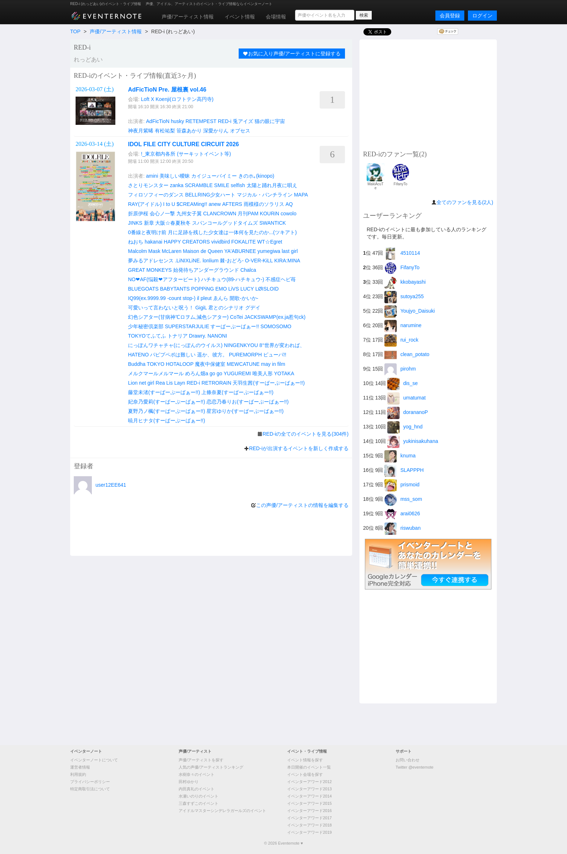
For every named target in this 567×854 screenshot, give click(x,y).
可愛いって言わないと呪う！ (161, 307)
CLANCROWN (219, 213)
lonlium (210, 260)
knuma (399, 455)
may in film (273, 364)
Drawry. (197, 336)
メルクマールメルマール (156, 373)
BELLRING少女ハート (210, 195)
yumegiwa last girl (277, 251)
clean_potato (406, 354)
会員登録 (450, 15)
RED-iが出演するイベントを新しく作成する (299, 448)
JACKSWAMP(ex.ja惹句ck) (275, 317)
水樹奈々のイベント (196, 774)
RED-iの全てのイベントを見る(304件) (306, 434)
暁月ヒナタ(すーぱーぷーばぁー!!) (166, 420)
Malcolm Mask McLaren (155, 251)
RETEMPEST (201, 121)
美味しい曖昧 (174, 176)
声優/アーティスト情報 (188, 17)
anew (215, 204)
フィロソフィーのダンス (156, 195)
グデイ (252, 307)
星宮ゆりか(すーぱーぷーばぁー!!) (245, 411)
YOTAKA (284, 373)
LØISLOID (267, 289)
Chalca (248, 270)
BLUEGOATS (143, 289)
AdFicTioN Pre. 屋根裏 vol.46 (167, 89)
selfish (238, 185)
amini (152, 176)
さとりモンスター (148, 185)
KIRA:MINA (287, 260)
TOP (75, 31)
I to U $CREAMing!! (185, 204)
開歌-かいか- (244, 298)
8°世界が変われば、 (281, 345)
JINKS (135, 223)
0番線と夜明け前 (147, 232)
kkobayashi (405, 282)
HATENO (138, 355)
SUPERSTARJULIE (187, 326)
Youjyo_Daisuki (409, 311)
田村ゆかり (189, 781)
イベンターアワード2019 (309, 832)
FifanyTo (401, 267)
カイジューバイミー (214, 176)
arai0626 (402, 513)
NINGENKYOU (241, 345)
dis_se (402, 383)
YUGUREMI (237, 373)
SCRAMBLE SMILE (207, 185)
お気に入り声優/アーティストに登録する (292, 53)
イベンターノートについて (94, 760)
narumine (402, 325)
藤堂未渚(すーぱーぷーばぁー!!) (164, 392)
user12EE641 (110, 485)
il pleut (204, 298)
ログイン (482, 15)
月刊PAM (248, 213)
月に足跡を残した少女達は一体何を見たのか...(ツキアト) (232, 232)
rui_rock (401, 340)
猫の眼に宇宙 (270, 121)
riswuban (402, 528)
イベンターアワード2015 (309, 803)
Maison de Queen (203, 251)
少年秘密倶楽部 (145, 326)
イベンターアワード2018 (309, 825)
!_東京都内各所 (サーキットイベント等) (186, 154)
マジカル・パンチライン (265, 195)
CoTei (236, 317)
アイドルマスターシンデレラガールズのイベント (222, 810)
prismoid (401, 484)
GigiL (201, 307)
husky (177, 121)
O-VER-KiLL (259, 260)
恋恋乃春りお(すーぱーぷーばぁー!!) (247, 402)
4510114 (402, 253)
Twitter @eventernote (415, 767)
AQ (289, 204)
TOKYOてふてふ (147, 336)
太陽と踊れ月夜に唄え (272, 185)
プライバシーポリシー (90, 781)
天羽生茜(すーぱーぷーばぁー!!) (268, 383)
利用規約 (78, 774)
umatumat (406, 398)
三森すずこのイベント (198, 803)
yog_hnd (405, 427)
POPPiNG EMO (209, 289)
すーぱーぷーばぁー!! (234, 326)
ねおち (135, 242)
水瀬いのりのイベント (198, 796)
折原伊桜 (138, 213)
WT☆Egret (269, 242)
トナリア (177, 336)
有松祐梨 (165, 131)
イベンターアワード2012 (309, 781)
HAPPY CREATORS (187, 242)
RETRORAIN (216, 383)
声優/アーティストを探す (201, 760)
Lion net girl (141, 383)
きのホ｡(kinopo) (256, 176)
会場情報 (276, 17)
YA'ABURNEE (240, 251)
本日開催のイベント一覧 (309, 767)
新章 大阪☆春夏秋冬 (167, 223)
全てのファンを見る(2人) (464, 202)
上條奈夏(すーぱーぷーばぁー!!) (237, 392)
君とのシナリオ (226, 307)
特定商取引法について (90, 789)
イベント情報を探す (305, 760)
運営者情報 (80, 767)
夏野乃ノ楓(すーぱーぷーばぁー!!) (166, 411)
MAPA (301, 195)
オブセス (240, 131)
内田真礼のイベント (196, 789)
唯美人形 (262, 373)
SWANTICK (272, 223)
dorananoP (407, 412)
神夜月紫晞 (140, 131)
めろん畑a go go (203, 373)
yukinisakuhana (412, 441)
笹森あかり (189, 131)
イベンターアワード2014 (309, 796)
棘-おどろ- (231, 260)
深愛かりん (216, 131)
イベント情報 (240, 17)
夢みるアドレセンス (151, 260)
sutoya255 (404, 296)
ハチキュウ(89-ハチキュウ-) (232, 279)
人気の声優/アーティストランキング (211, 767)
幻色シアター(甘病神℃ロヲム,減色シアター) (178, 317)
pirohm (400, 369)
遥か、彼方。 (212, 355)
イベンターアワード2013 (309, 789)
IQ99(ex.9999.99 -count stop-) (162, 298)
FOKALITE (243, 242)
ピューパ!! (274, 355)
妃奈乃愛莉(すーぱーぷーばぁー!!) (166, 402)
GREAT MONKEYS (150, 270)
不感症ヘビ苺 (280, 279)
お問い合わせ (407, 760)
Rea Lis (163, 383)
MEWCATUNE (243, 364)
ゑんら (220, 298)
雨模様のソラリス (264, 204)
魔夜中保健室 (210, 364)
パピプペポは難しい (173, 355)
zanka (176, 185)
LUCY (247, 289)
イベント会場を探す (305, 774)
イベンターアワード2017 (309, 818)
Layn (179, 383)
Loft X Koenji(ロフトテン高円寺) (177, 99)
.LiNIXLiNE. (188, 260)
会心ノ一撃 (162, 213)
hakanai (153, 242)
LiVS (233, 289)
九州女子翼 (189, 213)
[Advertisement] (428, 93)
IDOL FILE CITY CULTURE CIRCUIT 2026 (183, 144)
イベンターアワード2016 (309, 810)
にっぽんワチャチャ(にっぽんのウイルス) (175, 345)
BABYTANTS (174, 289)
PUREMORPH (245, 355)
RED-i (224, 121)
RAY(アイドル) (145, 204)
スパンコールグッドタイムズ (225, 223)
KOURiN (270, 213)
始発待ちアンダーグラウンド (206, 270)
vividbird (220, 242)
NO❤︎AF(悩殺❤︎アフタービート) (164, 279)
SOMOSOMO (275, 326)
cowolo (289, 213)
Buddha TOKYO (146, 364)
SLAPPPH (404, 470)
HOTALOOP (180, 364)
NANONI (217, 336)
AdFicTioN (158, 121)
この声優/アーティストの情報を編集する (302, 505)
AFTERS (232, 204)
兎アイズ (243, 121)
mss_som (403, 499)
